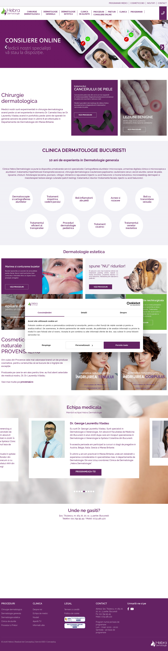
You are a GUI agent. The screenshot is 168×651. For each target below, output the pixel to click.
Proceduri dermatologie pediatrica (68, 225)
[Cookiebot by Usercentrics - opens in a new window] (128, 304)
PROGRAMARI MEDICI (118, 3)
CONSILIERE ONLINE (102, 15)
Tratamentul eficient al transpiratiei (37, 225)
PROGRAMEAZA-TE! (86, 472)
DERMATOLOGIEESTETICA (68, 13)
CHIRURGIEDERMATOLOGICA (32, 13)
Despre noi (37, 609)
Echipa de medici (40, 613)
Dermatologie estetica (10, 617)
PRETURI (112, 12)
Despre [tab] (123, 312)
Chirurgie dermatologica (19, 98)
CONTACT (162, 3)
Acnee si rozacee (115, 199)
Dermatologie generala (11, 613)
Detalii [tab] (84, 312)
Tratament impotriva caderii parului (52, 199)
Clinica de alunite (8, 621)
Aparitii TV (37, 621)
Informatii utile (39, 625)
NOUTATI (151, 3)
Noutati (36, 617)
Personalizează (84, 345)
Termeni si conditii (71, 609)
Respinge (46, 345)
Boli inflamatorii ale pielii (84, 199)
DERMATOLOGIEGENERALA (50, 13)
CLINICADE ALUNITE (84, 13)
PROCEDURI (98, 12)
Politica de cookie (71, 613)
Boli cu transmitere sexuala (147, 199)
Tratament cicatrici (100, 225)
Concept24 (29, 642)
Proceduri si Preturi (9, 625)
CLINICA (123, 12)
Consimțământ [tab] (44, 312)
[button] (74, 491)
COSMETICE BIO (137, 3)
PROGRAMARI (137, 12)
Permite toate (122, 345)
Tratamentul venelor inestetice (131, 225)
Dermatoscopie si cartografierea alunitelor (21, 199)
